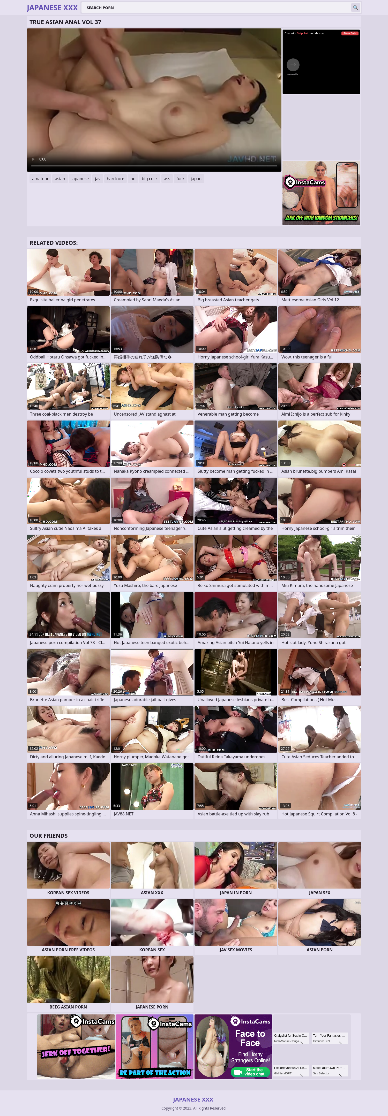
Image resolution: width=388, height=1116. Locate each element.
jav (97, 178)
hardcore (115, 178)
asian (60, 178)
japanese (80, 178)
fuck (180, 178)
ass (167, 178)
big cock (150, 178)
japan (196, 178)
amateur (40, 178)
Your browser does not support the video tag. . (154, 100)
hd (133, 178)
